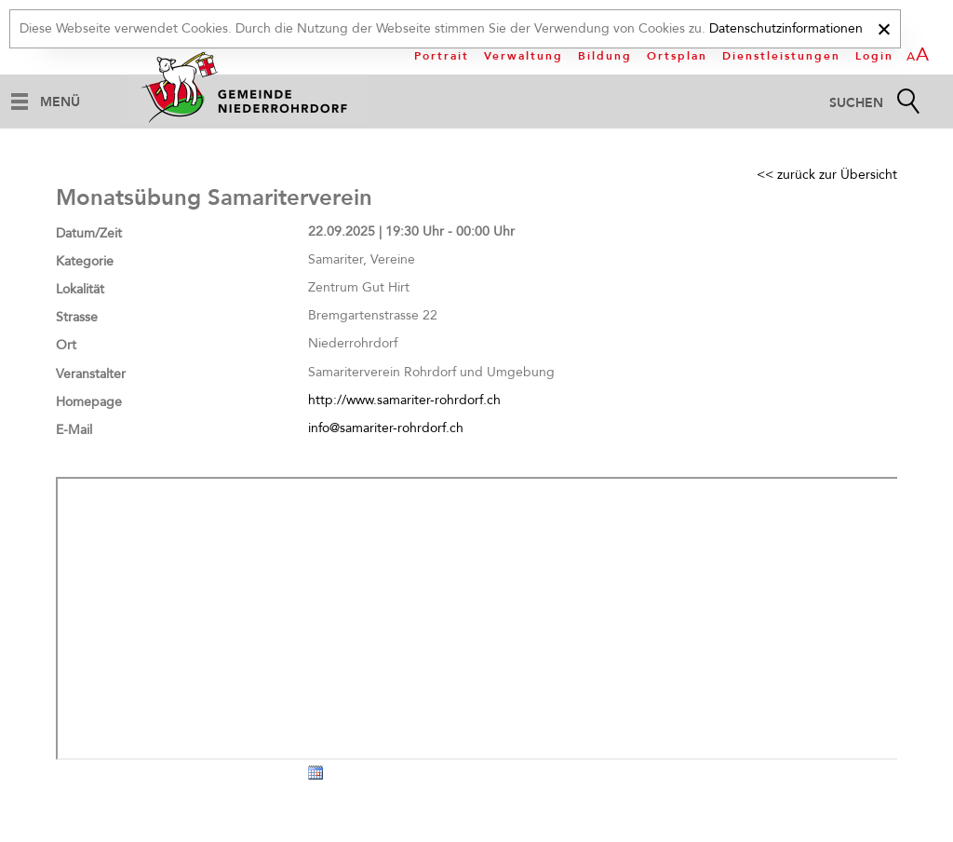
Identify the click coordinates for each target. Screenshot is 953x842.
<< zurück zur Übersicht (827, 174)
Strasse (77, 317)
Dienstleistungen (781, 55)
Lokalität (80, 289)
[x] (884, 27)
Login (874, 55)
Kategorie (85, 261)
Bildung (605, 55)
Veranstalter (91, 374)
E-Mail (74, 430)
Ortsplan (677, 55)
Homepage (89, 402)
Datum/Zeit (89, 233)
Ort (66, 345)
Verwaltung (523, 55)
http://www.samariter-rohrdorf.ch (404, 400)
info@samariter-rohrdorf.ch (385, 428)
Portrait (441, 55)
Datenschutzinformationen (786, 28)
